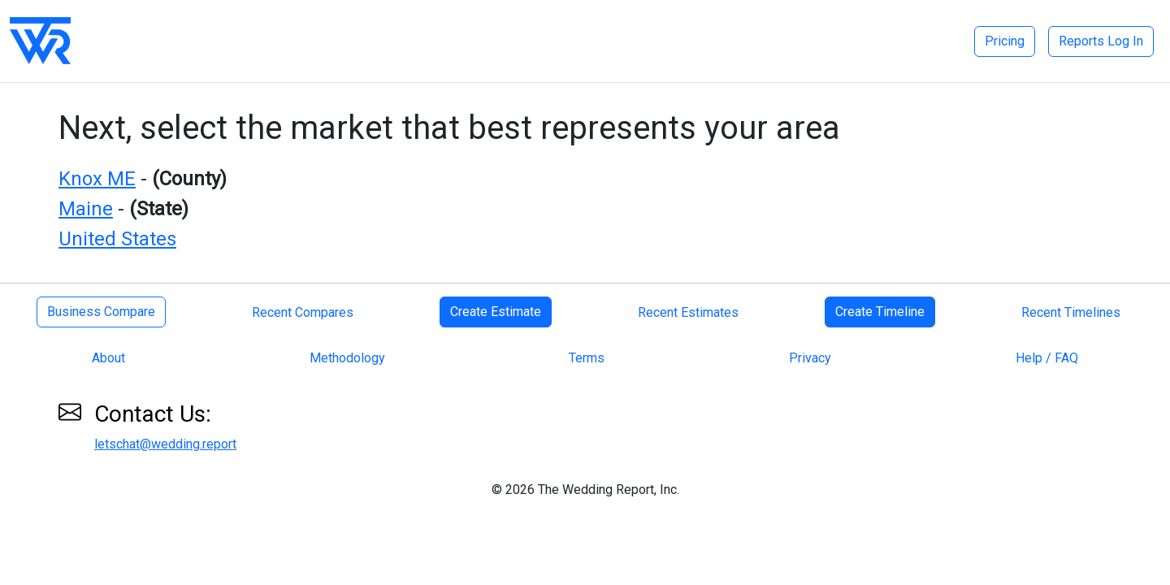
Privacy (810, 358)
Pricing (1005, 41)
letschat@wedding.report (165, 444)
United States (117, 239)
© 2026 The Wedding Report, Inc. (585, 489)
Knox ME (97, 178)
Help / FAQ (1047, 358)
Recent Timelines (1070, 312)
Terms (586, 358)
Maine (85, 208)
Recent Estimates (688, 312)
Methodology (347, 358)
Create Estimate (495, 311)
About (108, 358)
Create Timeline (880, 311)
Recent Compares (302, 312)
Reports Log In (1101, 41)
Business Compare (101, 311)
